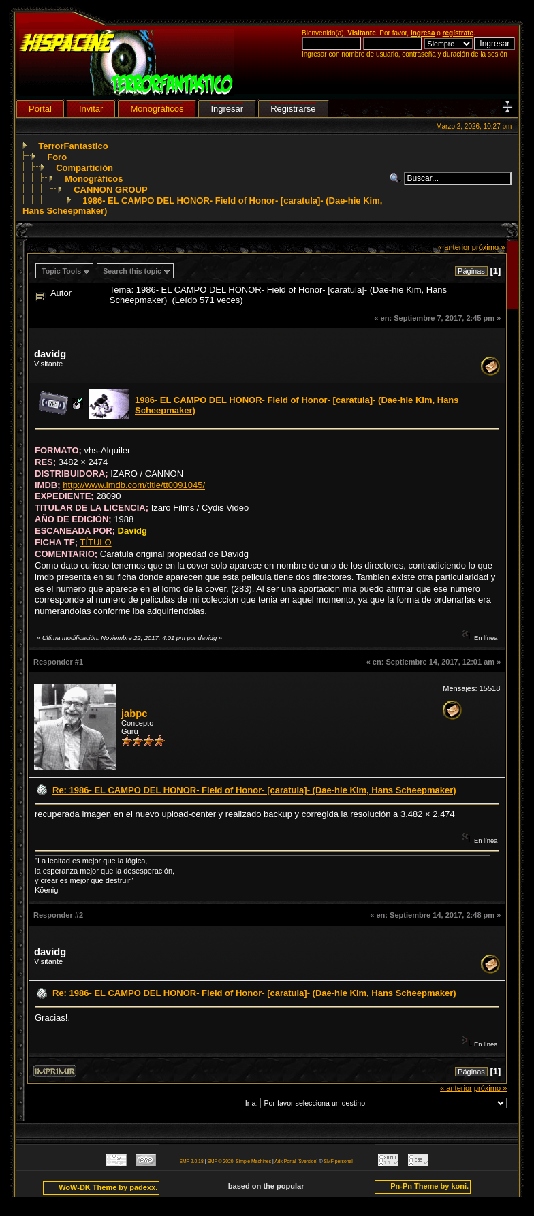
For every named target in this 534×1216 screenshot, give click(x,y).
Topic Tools (61, 271)
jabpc (134, 713)
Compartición (84, 168)
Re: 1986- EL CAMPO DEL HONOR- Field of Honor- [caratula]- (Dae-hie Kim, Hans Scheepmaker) (254, 790)
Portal (40, 108)
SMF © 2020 (220, 1161)
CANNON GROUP (110, 190)
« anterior (454, 247)
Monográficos (94, 179)
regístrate (458, 33)
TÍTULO (95, 542)
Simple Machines (253, 1161)
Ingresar (226, 108)
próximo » (488, 247)
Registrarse (292, 108)
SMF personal (338, 1161)
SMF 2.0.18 (192, 1161)
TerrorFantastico (73, 146)
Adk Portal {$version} (295, 1161)
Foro (57, 157)
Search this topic (132, 271)
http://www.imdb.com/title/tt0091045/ (134, 485)
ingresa (423, 33)
